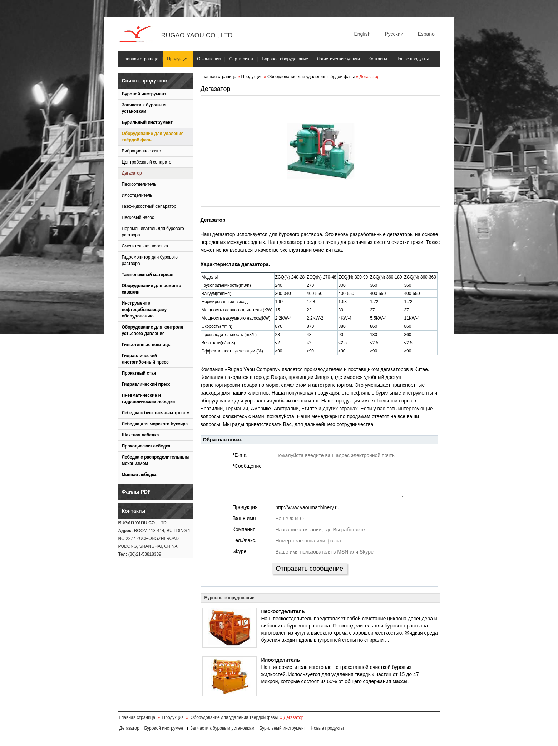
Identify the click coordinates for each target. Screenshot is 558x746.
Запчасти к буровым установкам (144, 108)
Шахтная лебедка (140, 434)
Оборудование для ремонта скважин (151, 289)
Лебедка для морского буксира (155, 423)
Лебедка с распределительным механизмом (155, 460)
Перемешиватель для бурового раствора (153, 231)
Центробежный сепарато (147, 162)
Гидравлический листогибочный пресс (145, 359)
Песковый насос (138, 217)
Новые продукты (412, 58)
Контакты (378, 58)
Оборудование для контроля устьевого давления (152, 330)
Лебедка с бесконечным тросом (156, 412)
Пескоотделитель (139, 184)
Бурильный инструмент (147, 122)
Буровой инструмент (144, 93)
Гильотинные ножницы (147, 344)
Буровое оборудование (285, 58)
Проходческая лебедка (146, 446)
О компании (209, 58)
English (362, 34)
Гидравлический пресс (146, 384)
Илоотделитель (137, 195)
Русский (394, 34)
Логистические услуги (338, 58)
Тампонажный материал (148, 274)
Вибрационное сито (141, 151)
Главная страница (141, 58)
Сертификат (241, 58)
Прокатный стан (139, 373)
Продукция (177, 58)
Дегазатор (132, 173)
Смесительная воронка (145, 246)
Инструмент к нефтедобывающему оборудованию (144, 310)
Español (427, 34)
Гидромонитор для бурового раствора (150, 260)
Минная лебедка (139, 474)
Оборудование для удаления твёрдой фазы (153, 136)
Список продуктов (144, 81)
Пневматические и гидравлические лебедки (148, 398)
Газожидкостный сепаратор (149, 206)
